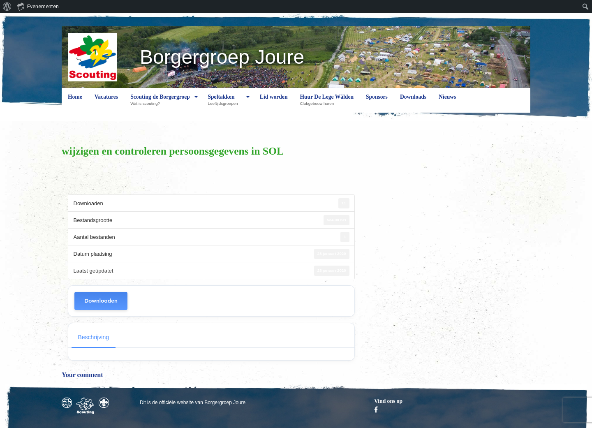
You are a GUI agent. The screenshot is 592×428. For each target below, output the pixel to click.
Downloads (413, 103)
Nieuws (447, 103)
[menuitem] (7, 6)
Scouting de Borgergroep (160, 103)
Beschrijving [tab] (93, 337)
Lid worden (274, 103)
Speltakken (225, 103)
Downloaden (101, 300)
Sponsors (377, 103)
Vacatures (106, 103)
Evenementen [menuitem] (38, 6)
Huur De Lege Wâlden (327, 103)
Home (75, 103)
